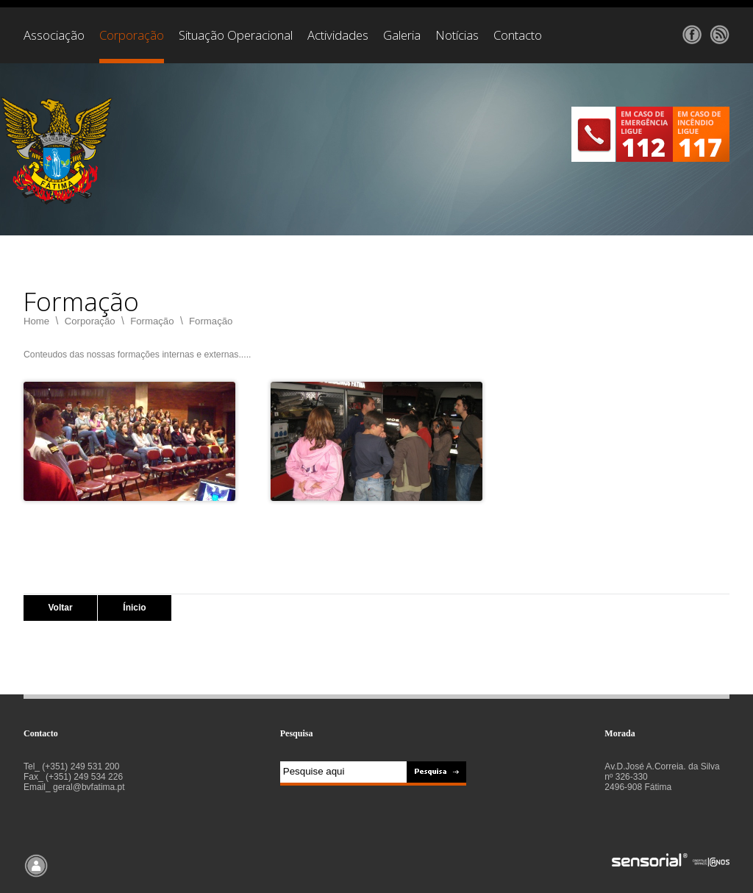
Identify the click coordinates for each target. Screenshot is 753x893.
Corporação (90, 321)
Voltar (60, 607)
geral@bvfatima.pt (89, 787)
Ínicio (134, 607)
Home (36, 321)
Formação (152, 321)
